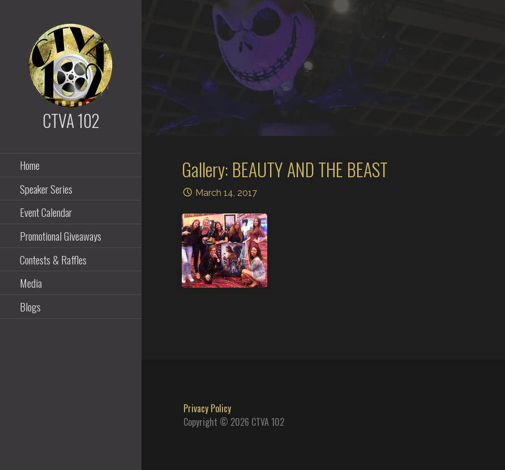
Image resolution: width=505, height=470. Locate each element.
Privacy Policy (207, 408)
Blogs (30, 306)
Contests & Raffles (53, 259)
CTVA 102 (71, 120)
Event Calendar (46, 212)
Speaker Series (46, 188)
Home (30, 165)
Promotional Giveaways (60, 235)
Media (31, 282)
